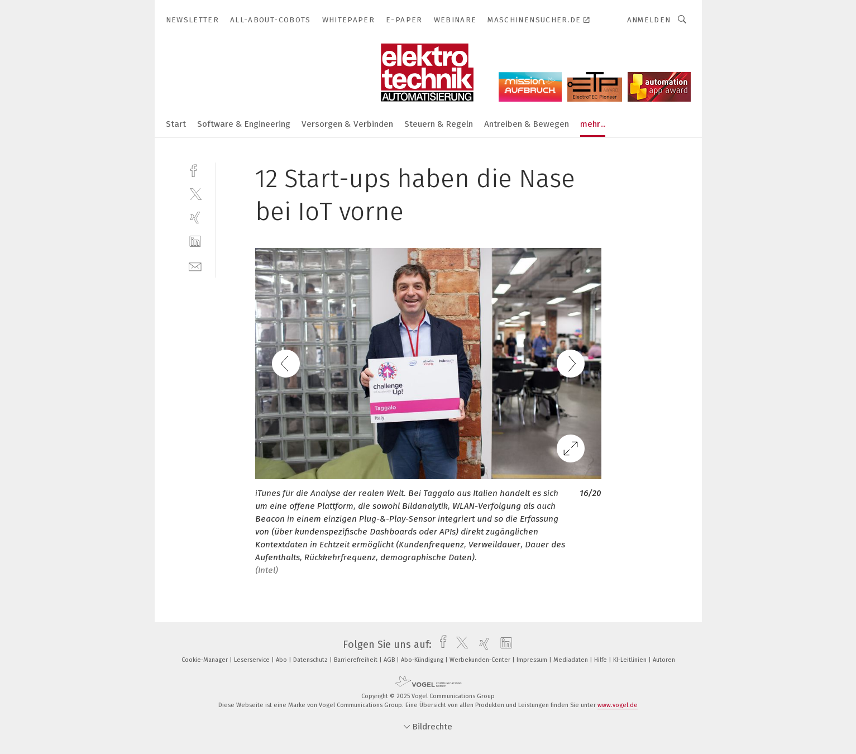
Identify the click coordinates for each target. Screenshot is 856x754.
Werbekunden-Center (480, 660)
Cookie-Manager (205, 660)
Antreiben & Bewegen (526, 124)
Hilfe (601, 660)
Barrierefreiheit (356, 660)
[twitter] (195, 194)
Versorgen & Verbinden (347, 124)
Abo (282, 660)
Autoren (664, 660)
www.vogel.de (617, 705)
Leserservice (252, 660)
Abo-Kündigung (423, 660)
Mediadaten (571, 660)
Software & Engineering (243, 124)
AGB (390, 660)
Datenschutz (311, 660)
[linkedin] (195, 242)
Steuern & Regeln (438, 124)
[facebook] (195, 169)
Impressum (533, 660)
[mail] (195, 266)
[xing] (195, 218)
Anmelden (649, 20)
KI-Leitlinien (630, 660)
